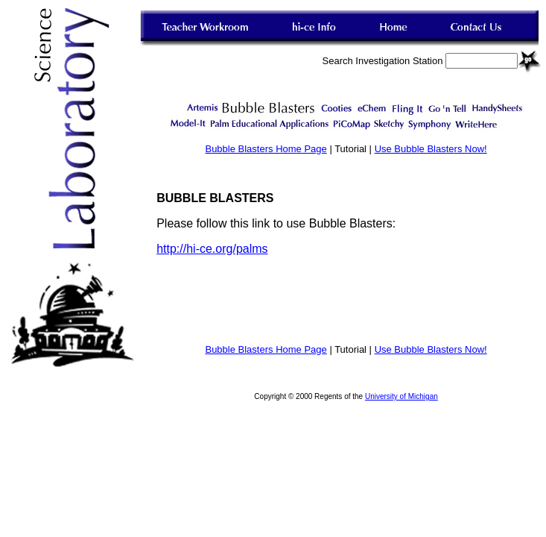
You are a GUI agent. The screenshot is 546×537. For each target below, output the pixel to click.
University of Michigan (401, 396)
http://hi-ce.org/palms (211, 248)
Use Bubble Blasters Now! (431, 148)
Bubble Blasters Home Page (265, 148)
